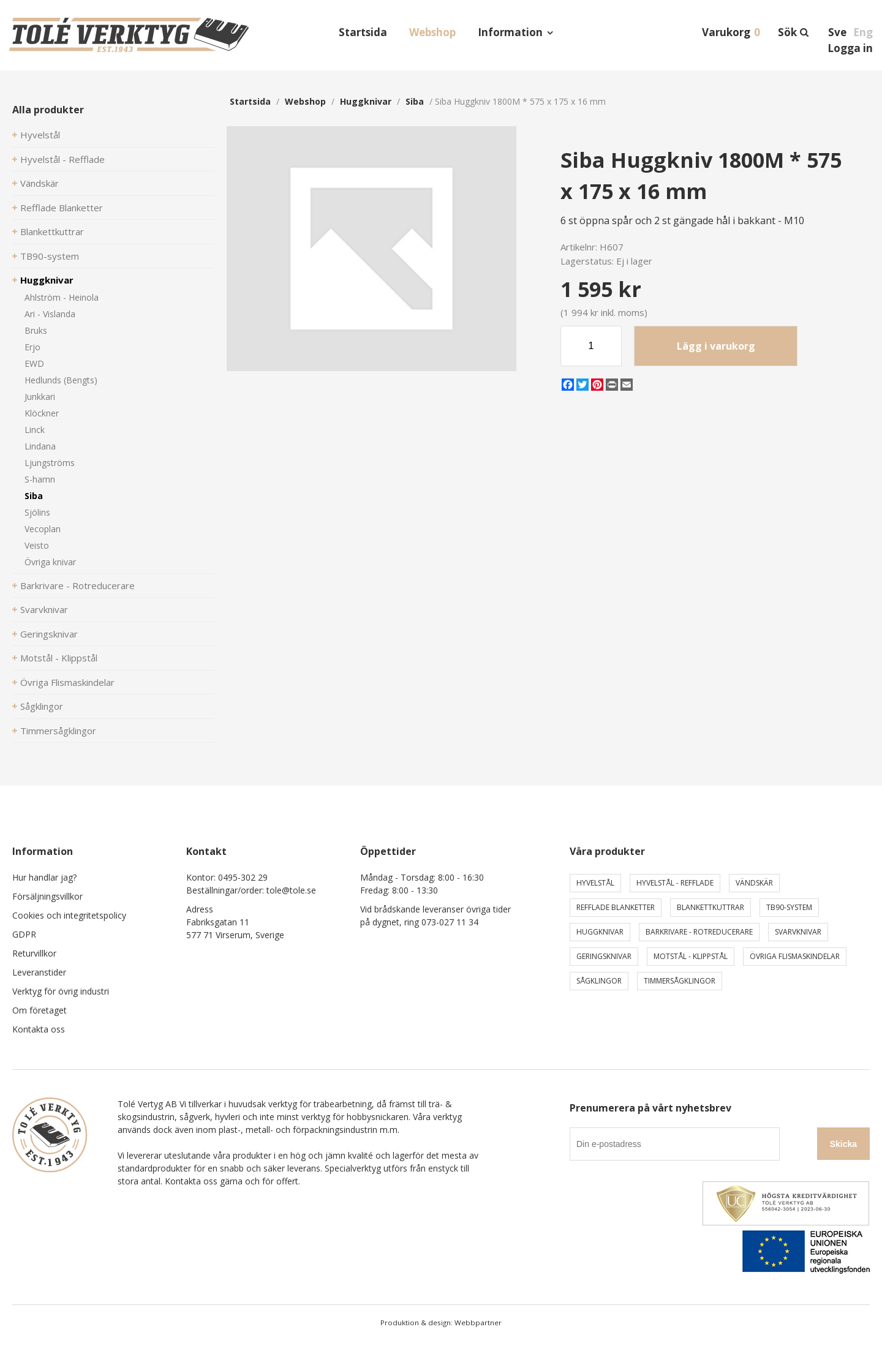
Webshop (432, 32)
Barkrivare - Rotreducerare (77, 585)
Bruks (35, 330)
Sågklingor (41, 706)
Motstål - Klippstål (58, 658)
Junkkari (39, 396)
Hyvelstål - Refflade (62, 159)
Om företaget (39, 1010)
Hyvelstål (40, 135)
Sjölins (37, 512)
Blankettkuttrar (52, 231)
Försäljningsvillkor (47, 896)
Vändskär (39, 183)
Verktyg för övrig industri (60, 991)
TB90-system (49, 256)
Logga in (850, 48)
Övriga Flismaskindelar (67, 682)
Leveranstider (39, 972)
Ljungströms (49, 462)
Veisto (36, 545)
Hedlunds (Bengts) (60, 380)
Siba (33, 496)
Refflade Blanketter (61, 207)
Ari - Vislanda (49, 314)
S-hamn (39, 479)
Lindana (40, 446)
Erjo (32, 347)
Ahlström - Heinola (61, 297)
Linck (34, 429)
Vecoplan (42, 529)
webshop (305, 101)
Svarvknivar (44, 609)
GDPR (24, 934)
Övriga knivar (50, 562)
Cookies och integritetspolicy (69, 915)
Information (510, 32)
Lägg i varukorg (716, 346)
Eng (863, 32)
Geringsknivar (49, 634)
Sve (837, 32)
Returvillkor (34, 953)
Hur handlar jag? (44, 877)
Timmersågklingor (58, 730)
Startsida (363, 32)
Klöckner (41, 413)
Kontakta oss (38, 1029)
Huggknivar (47, 280)
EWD (34, 363)
